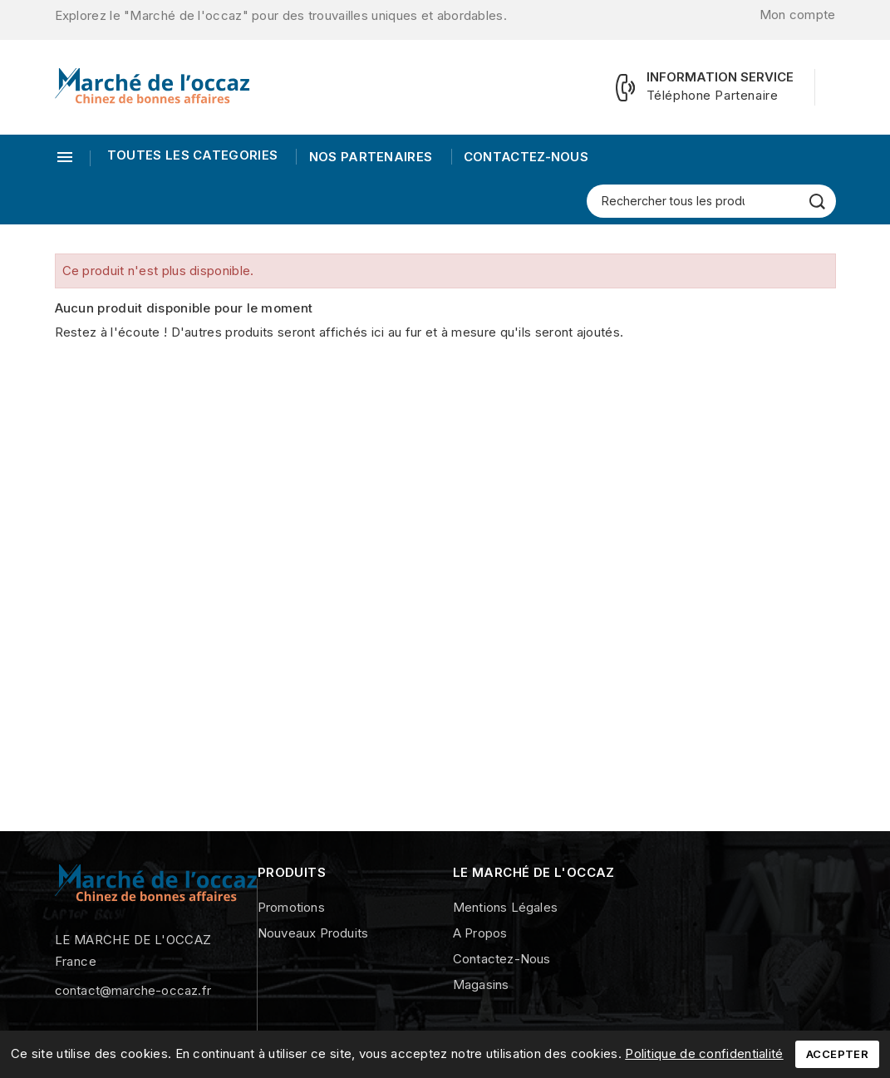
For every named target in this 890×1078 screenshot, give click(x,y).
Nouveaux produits (313, 933)
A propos (480, 933)
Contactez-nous (524, 157)
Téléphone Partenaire (713, 95)
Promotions (291, 907)
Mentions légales (505, 907)
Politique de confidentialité (704, 1053)
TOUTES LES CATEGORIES (192, 155)
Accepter (837, 1054)
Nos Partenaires (368, 157)
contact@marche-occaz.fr (133, 990)
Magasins (481, 984)
